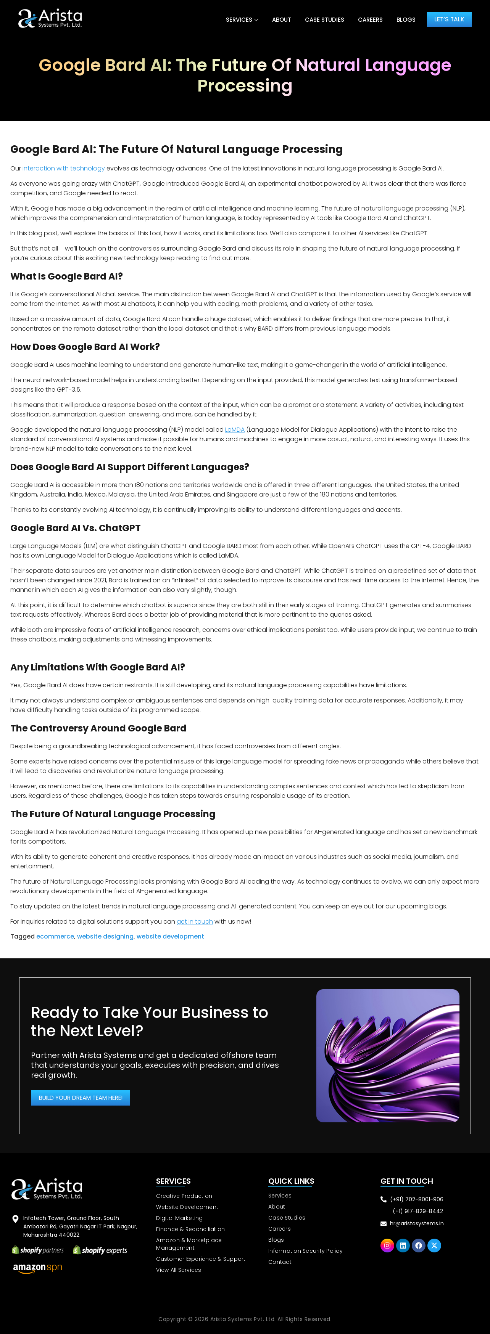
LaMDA (235, 429)
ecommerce (55, 936)
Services (237, 20)
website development (170, 936)
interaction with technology (64, 168)
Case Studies (322, 20)
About (279, 20)
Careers (368, 20)
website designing (105, 936)
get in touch (195, 921)
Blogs (403, 20)
